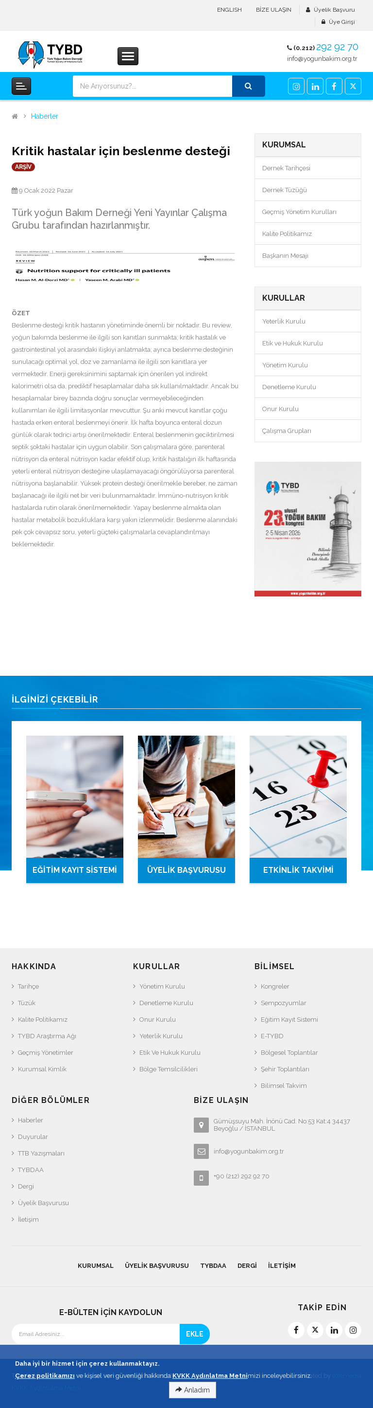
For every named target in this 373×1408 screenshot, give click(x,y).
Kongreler (275, 986)
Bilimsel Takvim (284, 1085)
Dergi (26, 1186)
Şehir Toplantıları (285, 1069)
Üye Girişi (342, 21)
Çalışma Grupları (286, 430)
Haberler (44, 116)
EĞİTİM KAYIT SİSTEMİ (75, 870)
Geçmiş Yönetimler (45, 1052)
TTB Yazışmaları (41, 1153)
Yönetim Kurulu (285, 365)
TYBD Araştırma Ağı (47, 1036)
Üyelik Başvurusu (43, 1203)
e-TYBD (272, 1036)
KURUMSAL (96, 1265)
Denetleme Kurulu (289, 387)
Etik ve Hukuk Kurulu (292, 343)
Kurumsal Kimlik (42, 1069)
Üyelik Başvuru (334, 9)
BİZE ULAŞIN (273, 9)
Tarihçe (28, 986)
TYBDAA (31, 1169)
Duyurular (33, 1136)
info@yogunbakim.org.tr (322, 58)
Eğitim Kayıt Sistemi (289, 1019)
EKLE (194, 1334)
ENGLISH (229, 9)
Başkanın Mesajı (285, 255)
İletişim (28, 1219)
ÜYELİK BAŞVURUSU (186, 870)
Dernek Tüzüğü (284, 190)
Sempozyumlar (283, 1003)
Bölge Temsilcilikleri (168, 1069)
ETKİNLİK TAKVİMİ (298, 870)
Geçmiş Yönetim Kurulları (299, 212)
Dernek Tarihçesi (286, 168)
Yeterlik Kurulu (283, 321)
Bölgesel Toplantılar (289, 1052)
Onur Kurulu (280, 409)
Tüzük (26, 1003)
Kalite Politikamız (287, 233)
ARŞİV (23, 166)
